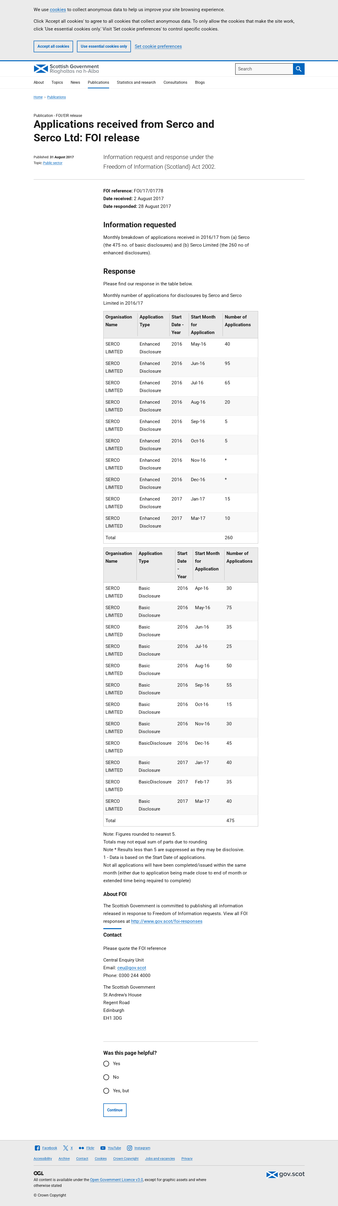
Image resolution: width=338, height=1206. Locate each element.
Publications (98, 82)
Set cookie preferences (158, 46)
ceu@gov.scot (131, 968)
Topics (57, 82)
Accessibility (43, 1158)
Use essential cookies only (104, 46)
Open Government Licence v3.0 (116, 1179)
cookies (58, 9)
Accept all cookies (53, 46)
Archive (64, 1158)
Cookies (101, 1158)
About (39, 82)
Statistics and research (136, 82)
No (116, 1077)
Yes (116, 1063)
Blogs (200, 82)
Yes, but (121, 1090)
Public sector (52, 163)
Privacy (187, 1158)
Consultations (175, 82)
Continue (115, 1110)
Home (38, 97)
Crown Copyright (126, 1158)
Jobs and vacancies (160, 1158)
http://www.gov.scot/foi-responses (167, 921)
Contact (82, 1158)
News (75, 82)
